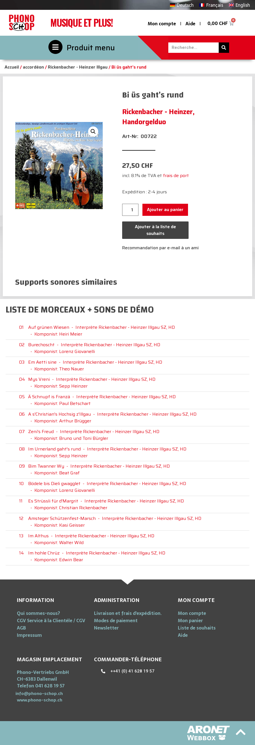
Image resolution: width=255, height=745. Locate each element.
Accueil (12, 67)
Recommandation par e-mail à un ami (160, 247)
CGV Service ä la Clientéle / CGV (51, 620)
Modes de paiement (116, 620)
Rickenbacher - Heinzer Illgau (78, 67)
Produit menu (91, 48)
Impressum (29, 635)
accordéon (33, 67)
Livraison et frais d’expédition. (128, 613)
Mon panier (190, 620)
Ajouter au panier (165, 209)
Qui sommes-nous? (38, 613)
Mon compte (162, 23)
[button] (39, 693)
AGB (21, 627)
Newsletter (106, 627)
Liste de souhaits (197, 627)
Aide (190, 23)
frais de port (176, 175)
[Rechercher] (224, 47)
